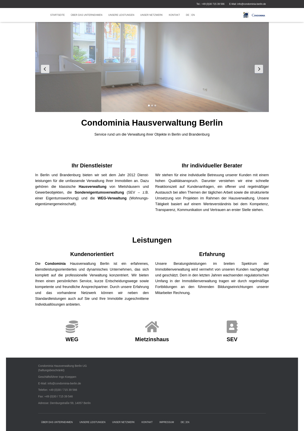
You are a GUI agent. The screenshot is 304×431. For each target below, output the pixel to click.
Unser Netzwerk (151, 15)
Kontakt (174, 15)
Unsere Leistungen (121, 15)
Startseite (57, 15)
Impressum (166, 422)
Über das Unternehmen (86, 15)
